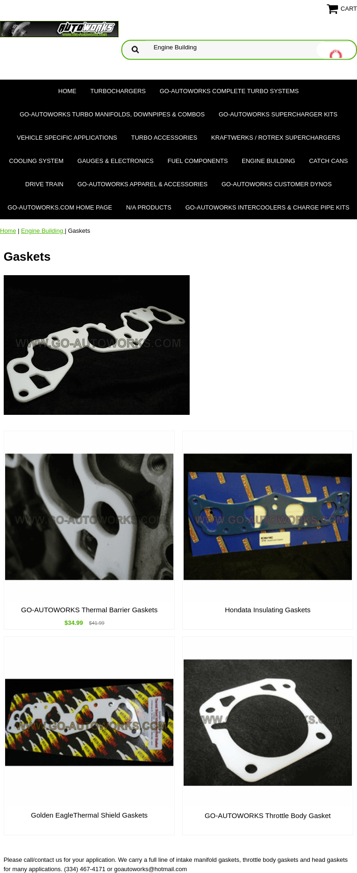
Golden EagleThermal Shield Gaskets (89, 815)
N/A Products (149, 207)
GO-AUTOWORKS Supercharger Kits (277, 114)
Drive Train (44, 184)
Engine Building (268, 160)
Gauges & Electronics (116, 160)
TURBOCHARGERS (117, 91)
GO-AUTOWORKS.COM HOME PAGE (59, 207)
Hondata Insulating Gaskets (268, 610)
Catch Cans (328, 160)
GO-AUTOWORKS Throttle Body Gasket (268, 815)
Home (67, 91)
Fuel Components (198, 160)
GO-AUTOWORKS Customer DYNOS (277, 184)
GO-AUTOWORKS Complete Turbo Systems (228, 91)
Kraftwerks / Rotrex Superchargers (275, 137)
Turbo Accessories (164, 137)
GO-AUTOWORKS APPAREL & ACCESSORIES (142, 184)
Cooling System (36, 160)
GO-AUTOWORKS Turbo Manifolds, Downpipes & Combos (112, 114)
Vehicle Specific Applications (67, 137)
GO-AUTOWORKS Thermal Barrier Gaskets (89, 610)
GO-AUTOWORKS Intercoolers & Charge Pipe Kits (267, 207)
